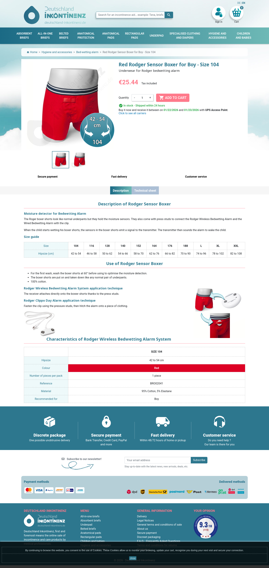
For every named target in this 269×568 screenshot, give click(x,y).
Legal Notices (145, 520)
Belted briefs (88, 528)
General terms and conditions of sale (159, 524)
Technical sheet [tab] (145, 190)
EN (243, 3)
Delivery (142, 516)
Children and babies (92, 541)
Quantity (124, 97)
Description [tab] (121, 190)
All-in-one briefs (90, 516)
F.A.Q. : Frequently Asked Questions (158, 541)
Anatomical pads (90, 533)
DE (239, 3)
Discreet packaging (148, 537)
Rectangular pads (91, 537)
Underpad (86, 524)
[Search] (134, 15)
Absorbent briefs (90, 520)
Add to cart (172, 97)
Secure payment (147, 533)
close (133, 558)
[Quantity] (142, 97)
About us (142, 528)
